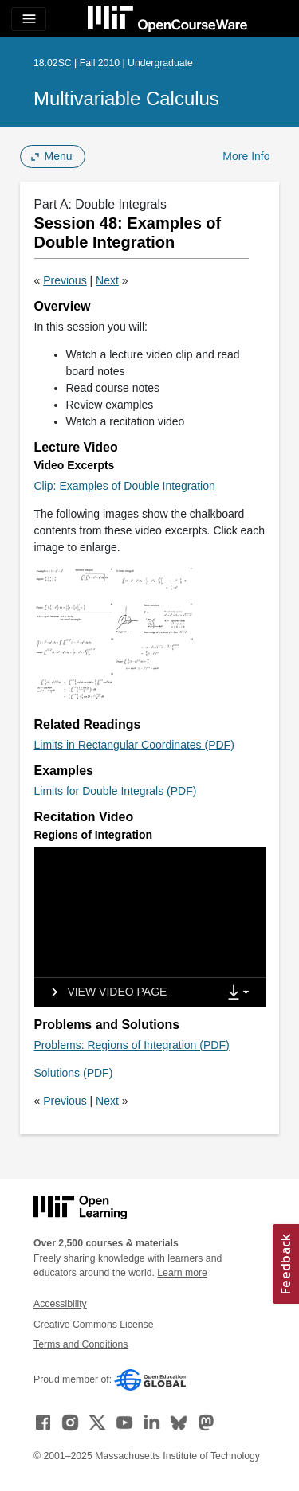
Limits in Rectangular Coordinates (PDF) (134, 744)
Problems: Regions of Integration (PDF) (132, 1045)
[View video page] (104, 992)
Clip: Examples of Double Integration (124, 485)
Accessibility (60, 1303)
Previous (64, 280)
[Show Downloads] (242, 993)
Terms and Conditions (80, 1344)
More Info (245, 156)
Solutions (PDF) (73, 1072)
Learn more (182, 1272)
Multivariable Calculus (126, 98)
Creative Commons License (93, 1324)
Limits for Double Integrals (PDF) (115, 791)
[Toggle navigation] (28, 19)
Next (107, 280)
